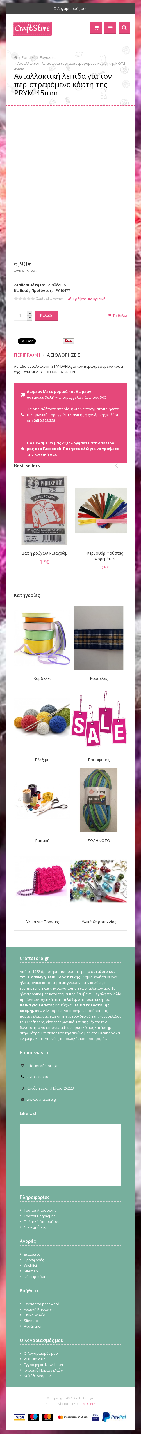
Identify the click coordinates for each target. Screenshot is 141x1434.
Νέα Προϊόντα (36, 1271)
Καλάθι (46, 315)
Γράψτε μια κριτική (87, 299)
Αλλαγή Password (39, 1304)
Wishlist (30, 1260)
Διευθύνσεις (34, 1354)
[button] (29, 313)
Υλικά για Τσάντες (42, 917)
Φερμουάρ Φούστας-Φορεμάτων (99, 551)
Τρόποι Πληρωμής (39, 1211)
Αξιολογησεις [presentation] (64, 355)
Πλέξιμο (42, 754)
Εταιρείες (32, 1249)
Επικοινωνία (34, 1310)
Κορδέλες (42, 673)
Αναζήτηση (33, 1321)
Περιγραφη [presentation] (27, 355)
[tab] (28, 355)
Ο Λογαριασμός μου (71, 8)
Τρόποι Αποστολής (40, 1205)
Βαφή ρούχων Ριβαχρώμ (42, 551)
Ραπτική (29, 57)
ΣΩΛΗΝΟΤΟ (98, 835)
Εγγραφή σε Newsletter (43, 1359)
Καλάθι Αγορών (37, 1371)
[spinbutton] (20, 316)
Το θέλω (120, 315)
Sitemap (31, 1266)
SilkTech (89, 1399)
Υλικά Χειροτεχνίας (99, 917)
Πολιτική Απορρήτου (42, 1216)
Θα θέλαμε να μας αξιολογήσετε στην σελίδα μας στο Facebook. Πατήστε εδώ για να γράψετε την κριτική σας (73, 448)
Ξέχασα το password (41, 1299)
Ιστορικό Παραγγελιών (43, 1365)
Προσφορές (99, 754)
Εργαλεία (48, 57)
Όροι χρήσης (35, 1222)
